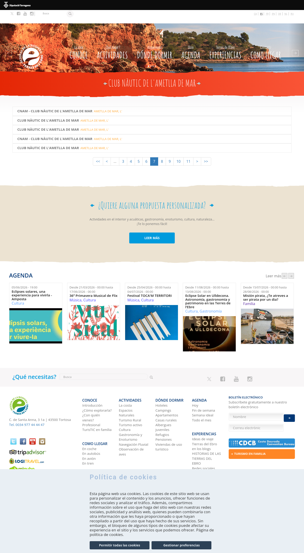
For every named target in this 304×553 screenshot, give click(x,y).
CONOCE (78, 37)
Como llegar (266, 37)
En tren (88, 443)
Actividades (112, 37)
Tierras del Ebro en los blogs (204, 426)
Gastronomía (211, 297)
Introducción (92, 388)
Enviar (289, 414)
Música (75, 286)
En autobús (91, 433)
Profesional (91, 408)
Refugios (162, 417)
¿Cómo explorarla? (97, 393)
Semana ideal (202, 398)
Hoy (195, 388)
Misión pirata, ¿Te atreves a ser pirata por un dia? (265, 284)
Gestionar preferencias (181, 545)
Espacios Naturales (126, 395)
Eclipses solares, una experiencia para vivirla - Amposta (32, 282)
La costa (125, 388)
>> (206, 147)
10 (178, 147)
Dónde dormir (154, 37)
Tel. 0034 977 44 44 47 (26, 411)
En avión (89, 438)
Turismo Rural (130, 403)
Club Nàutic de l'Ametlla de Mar (48, 107)
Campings (163, 393)
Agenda (190, 37)
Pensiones (163, 422)
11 (188, 147)
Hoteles (161, 388)
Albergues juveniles (163, 410)
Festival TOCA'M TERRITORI (149, 282)
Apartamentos (166, 398)
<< (98, 147)
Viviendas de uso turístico (168, 430)
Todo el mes (201, 403)
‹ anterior (284, 262)
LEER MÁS (152, 224)
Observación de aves (131, 434)
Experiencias (225, 37)
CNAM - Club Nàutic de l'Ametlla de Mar (54, 98)
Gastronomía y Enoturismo (130, 420)
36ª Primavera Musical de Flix (94, 282)
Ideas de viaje (203, 418)
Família (249, 290)
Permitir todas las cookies (119, 545)
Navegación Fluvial (133, 427)
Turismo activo (130, 408)
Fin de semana (203, 393)
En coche (89, 428)
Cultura (18, 289)
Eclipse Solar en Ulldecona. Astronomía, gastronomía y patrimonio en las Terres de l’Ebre (208, 287)
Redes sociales (203, 448)
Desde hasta (91, 276)
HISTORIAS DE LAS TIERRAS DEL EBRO (206, 438)
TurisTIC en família (97, 412)
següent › (291, 262)
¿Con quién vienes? (91, 400)
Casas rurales (166, 403)
